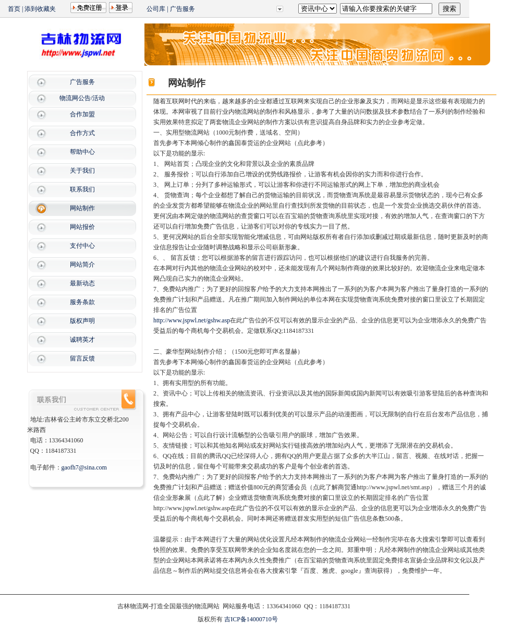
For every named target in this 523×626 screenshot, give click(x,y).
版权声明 (82, 320)
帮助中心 (82, 151)
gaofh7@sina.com (84, 467)
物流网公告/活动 (82, 98)
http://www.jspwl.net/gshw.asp (191, 320)
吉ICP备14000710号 (251, 619)
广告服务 (182, 9)
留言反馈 (82, 358)
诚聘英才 (82, 339)
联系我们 (82, 189)
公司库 (156, 9)
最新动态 (82, 283)
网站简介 (82, 264)
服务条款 (82, 302)
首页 (14, 9)
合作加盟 (82, 114)
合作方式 (82, 133)
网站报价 (82, 227)
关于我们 (82, 170)
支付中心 (82, 245)
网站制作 (82, 208)
